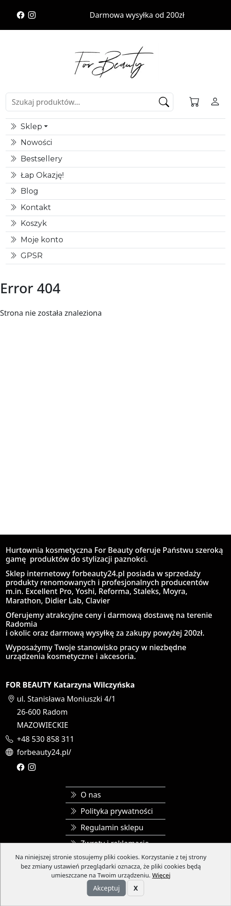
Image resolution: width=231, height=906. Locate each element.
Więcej (161, 875)
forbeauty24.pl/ (44, 752)
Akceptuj (106, 888)
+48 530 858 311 (45, 739)
